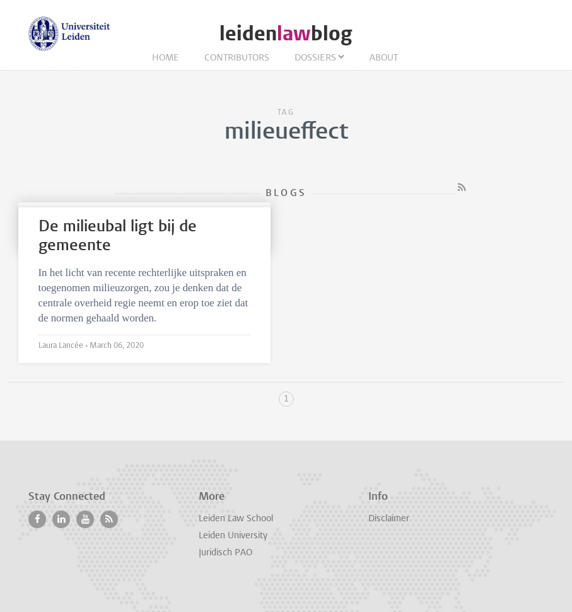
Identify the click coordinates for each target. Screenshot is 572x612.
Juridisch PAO (225, 553)
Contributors (236, 58)
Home (165, 58)
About (384, 58)
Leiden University (233, 536)
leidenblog (285, 33)
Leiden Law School (236, 519)
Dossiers (315, 58)
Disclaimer (388, 519)
